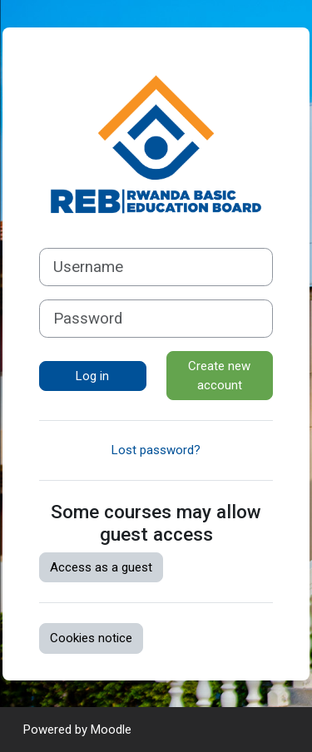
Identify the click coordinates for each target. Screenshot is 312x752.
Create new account (219, 376)
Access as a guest (101, 567)
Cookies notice (91, 638)
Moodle (111, 729)
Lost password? (156, 450)
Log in (92, 376)
